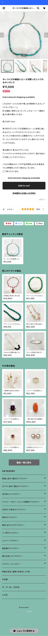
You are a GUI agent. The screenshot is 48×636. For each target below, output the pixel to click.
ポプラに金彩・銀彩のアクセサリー (16, 486)
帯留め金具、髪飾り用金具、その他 (16, 572)
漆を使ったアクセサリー (11, 494)
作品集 (5, 579)
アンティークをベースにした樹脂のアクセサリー (21, 502)
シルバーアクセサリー (10, 540)
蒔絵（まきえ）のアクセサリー (13, 525)
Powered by (24, 611)
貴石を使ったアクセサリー (12, 556)
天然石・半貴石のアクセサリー (14, 509)
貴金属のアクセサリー (11, 548)
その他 (4, 595)
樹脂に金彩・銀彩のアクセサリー (15, 478)
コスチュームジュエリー (11, 564)
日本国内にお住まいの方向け (24, 193)
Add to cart (24, 185)
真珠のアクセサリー (10, 517)
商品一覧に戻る (24, 462)
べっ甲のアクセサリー (10, 533)
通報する (42, 200)
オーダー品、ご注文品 (11, 587)
